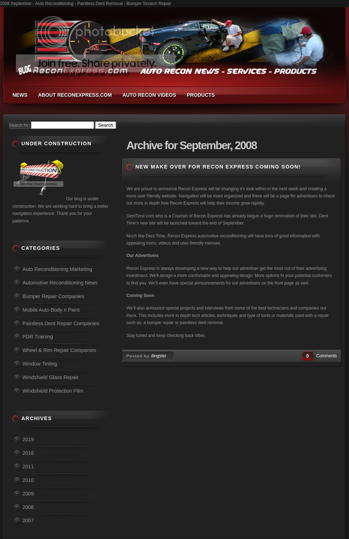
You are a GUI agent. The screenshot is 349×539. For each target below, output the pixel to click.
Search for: (19, 125)
